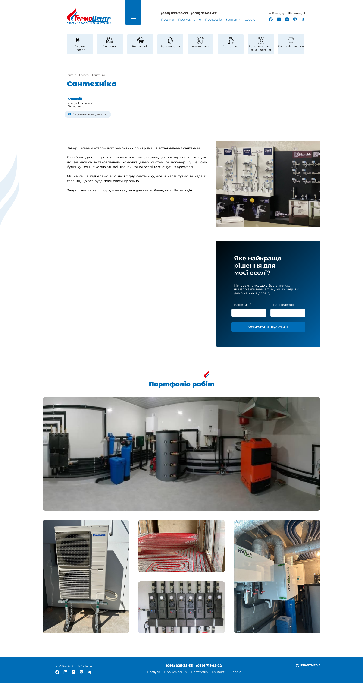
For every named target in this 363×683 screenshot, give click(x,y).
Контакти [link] (233, 19)
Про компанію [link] (189, 19)
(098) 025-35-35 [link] (174, 13)
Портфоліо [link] (213, 19)
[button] (133, 18)
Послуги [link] (167, 19)
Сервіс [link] (250, 19)
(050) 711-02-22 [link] (204, 13)
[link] (89, 15)
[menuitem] (167, 20)
